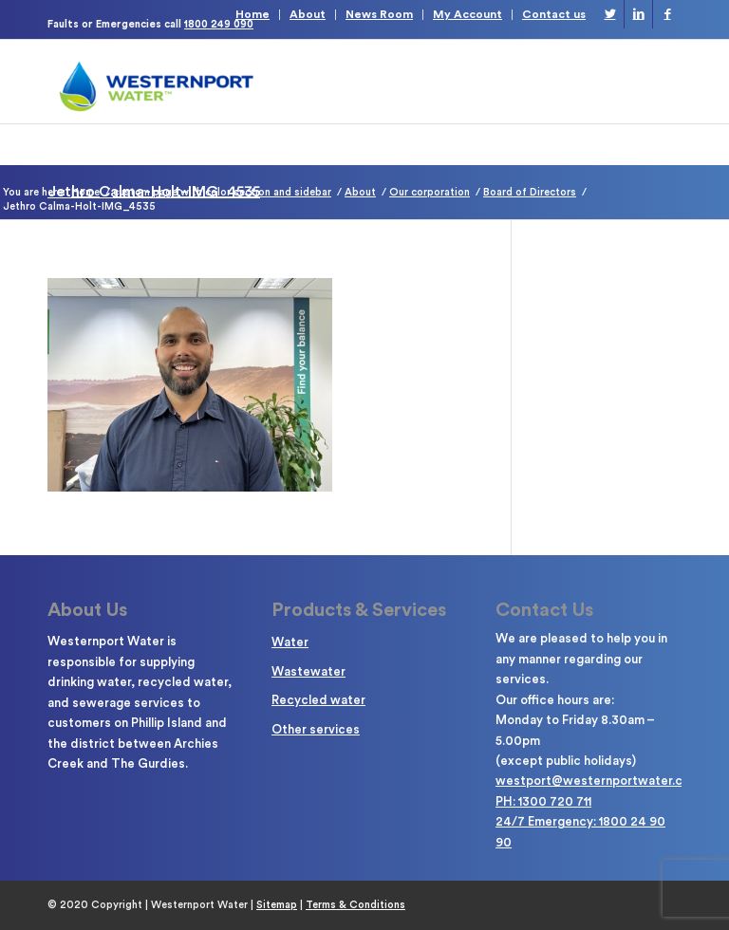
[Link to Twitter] (610, 14)
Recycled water (318, 700)
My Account (467, 14)
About (308, 14)
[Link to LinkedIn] (638, 14)
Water (289, 642)
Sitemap (276, 905)
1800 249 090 (218, 24)
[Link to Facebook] (667, 14)
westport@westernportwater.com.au (606, 780)
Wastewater (308, 671)
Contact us (554, 14)
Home (252, 14)
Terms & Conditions (355, 905)
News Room (379, 14)
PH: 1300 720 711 (543, 801)
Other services (315, 729)
